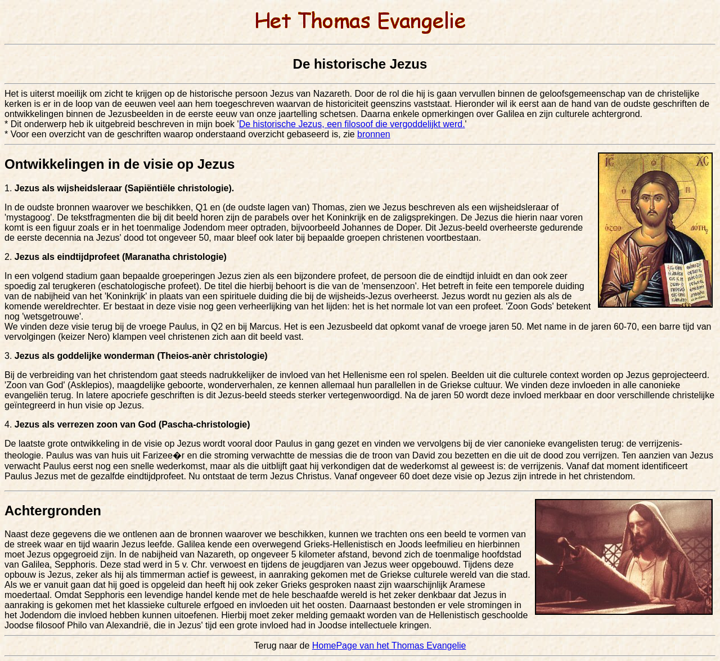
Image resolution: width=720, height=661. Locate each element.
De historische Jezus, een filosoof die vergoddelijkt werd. (352, 124)
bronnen (373, 134)
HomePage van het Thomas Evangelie (389, 645)
